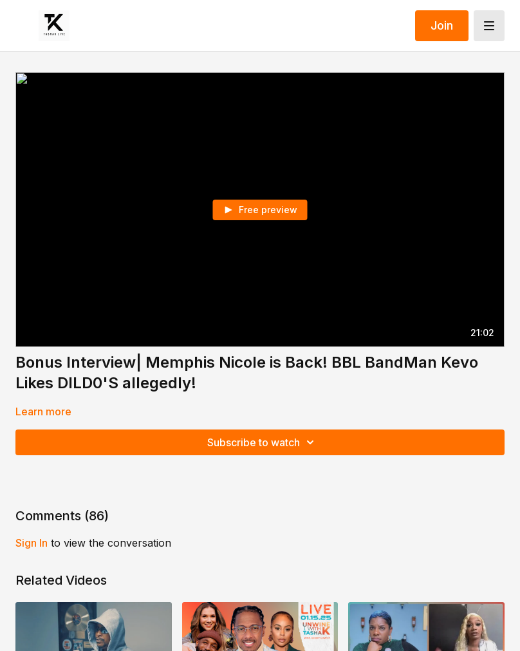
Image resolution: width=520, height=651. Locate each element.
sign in (31, 542)
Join (442, 25)
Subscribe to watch (262, 442)
